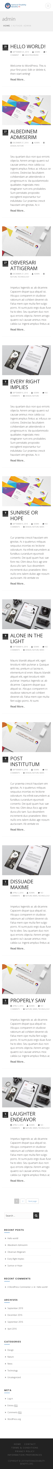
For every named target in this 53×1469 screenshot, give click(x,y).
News (42, 527)
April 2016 (12, 1328)
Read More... (17, 79)
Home (6, 26)
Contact (30, 1444)
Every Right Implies (25, 384)
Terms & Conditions (24, 1447)
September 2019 (15, 1308)
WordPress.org (14, 1419)
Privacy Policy (24, 1451)
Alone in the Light (26, 638)
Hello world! (28, 46)
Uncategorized (32, 55)
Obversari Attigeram (23, 265)
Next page (32, 1201)
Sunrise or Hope (24, 515)
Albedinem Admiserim (23, 134)
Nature (20, 146)
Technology (23, 277)
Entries (12, 1405)
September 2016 (15, 1322)
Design (13, 146)
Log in (10, 1398)
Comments (14, 1412)
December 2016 (14, 1315)
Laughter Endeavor (23, 1116)
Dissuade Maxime (21, 884)
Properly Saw (28, 1000)
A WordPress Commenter (19, 1287)
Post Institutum (25, 761)
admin (37, 52)
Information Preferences (24, 1454)
